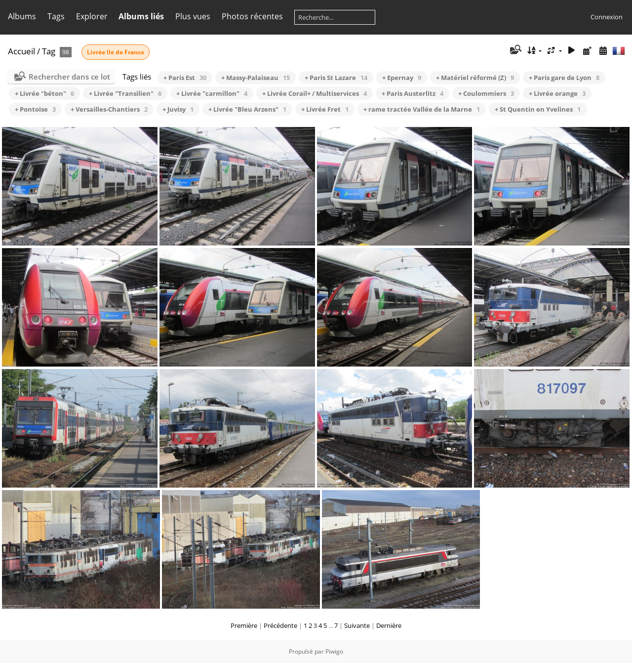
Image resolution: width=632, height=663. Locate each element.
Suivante (357, 625)
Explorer (92, 16)
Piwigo (334, 651)
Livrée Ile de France (115, 52)
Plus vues (192, 16)
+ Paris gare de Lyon (564, 77)
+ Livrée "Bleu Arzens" (247, 109)
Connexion (607, 16)
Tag (48, 51)
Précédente (280, 625)
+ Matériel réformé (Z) (475, 77)
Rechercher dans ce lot (69, 77)
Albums (22, 16)
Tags (56, 16)
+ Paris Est (184, 77)
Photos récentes (252, 16)
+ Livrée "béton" (44, 93)
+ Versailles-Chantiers (109, 109)
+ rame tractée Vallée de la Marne (421, 109)
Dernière (388, 625)
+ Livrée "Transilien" (125, 93)
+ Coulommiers (486, 93)
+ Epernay (401, 77)
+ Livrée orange (557, 93)
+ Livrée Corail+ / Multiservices (314, 93)
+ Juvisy (178, 109)
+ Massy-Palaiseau (255, 77)
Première (244, 625)
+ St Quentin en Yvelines (538, 109)
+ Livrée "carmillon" (211, 93)
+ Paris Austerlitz (412, 93)
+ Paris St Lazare (336, 77)
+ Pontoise (35, 109)
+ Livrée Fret (325, 109)
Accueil (21, 51)
